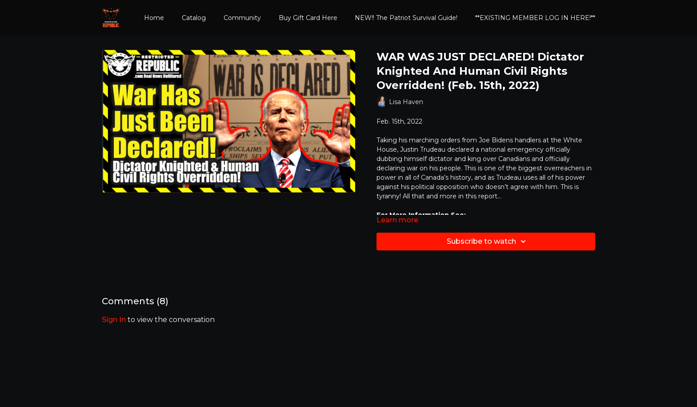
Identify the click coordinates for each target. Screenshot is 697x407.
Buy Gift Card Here (308, 18)
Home (154, 18)
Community (242, 18)
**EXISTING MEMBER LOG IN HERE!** (535, 18)
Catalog (194, 18)
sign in (114, 319)
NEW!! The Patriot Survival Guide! (406, 18)
